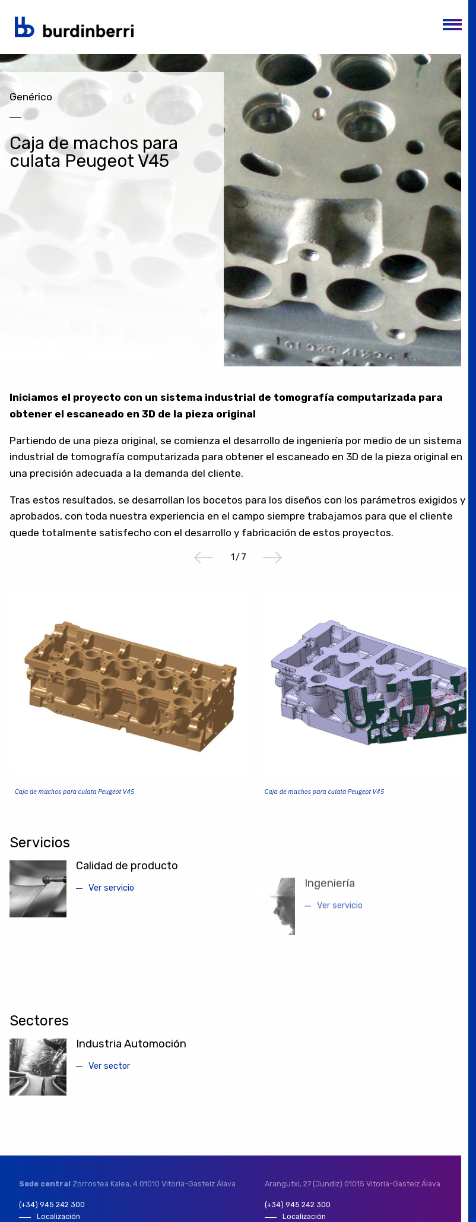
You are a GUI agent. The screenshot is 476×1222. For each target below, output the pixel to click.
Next (272, 566)
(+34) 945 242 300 (52, 1214)
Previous (203, 566)
